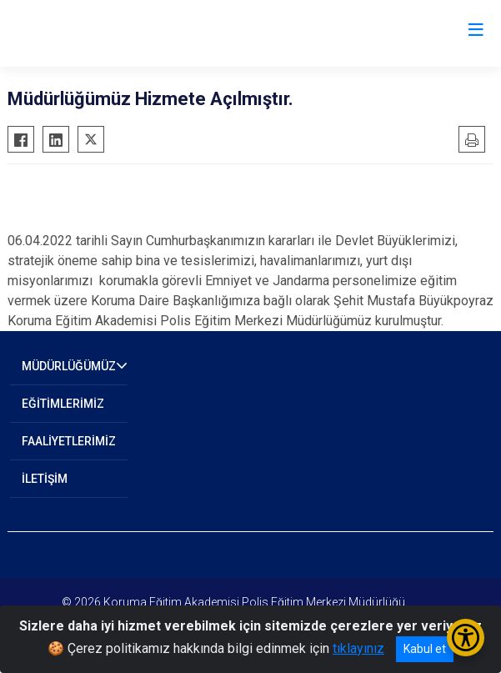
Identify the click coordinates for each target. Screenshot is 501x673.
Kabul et (424, 648)
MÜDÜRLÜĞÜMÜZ (69, 366)
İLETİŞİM (45, 478)
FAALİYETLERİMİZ (69, 441)
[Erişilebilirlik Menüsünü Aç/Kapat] (465, 637)
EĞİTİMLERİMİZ (63, 403)
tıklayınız (358, 648)
